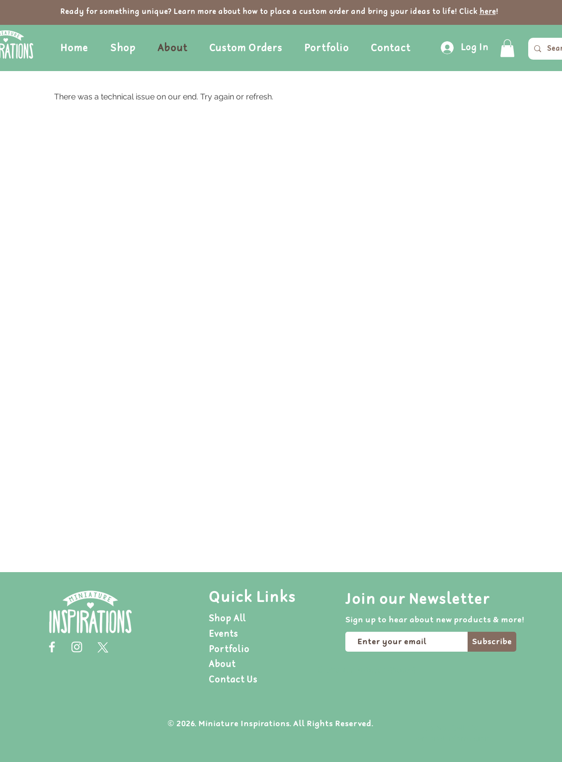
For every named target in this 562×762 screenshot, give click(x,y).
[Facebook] (52, 647)
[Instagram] (77, 647)
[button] (507, 48)
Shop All (227, 618)
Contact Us (233, 679)
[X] (101, 647)
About (222, 664)
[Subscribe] (492, 642)
